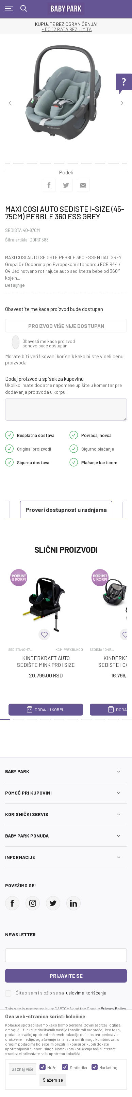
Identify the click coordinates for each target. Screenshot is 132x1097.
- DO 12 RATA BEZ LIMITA (67, 29)
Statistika (78, 1067)
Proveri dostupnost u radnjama (66, 509)
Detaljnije (15, 285)
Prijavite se (66, 976)
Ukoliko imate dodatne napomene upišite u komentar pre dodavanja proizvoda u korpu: (63, 388)
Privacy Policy (113, 1008)
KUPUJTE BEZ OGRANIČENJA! (66, 24)
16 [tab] (45, 158)
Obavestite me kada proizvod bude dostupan (54, 309)
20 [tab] (100, 158)
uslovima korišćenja (86, 993)
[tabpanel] (66, 96)
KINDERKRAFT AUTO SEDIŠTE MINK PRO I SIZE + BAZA (46, 665)
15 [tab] (32, 158)
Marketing (108, 1067)
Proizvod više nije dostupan (66, 326)
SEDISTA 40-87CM (22, 230)
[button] (44, 634)
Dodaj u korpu (46, 709)
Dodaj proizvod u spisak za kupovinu (44, 379)
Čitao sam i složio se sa (61, 992)
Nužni (52, 1067)
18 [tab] (73, 158)
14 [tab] (18, 158)
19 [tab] (86, 158)
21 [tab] (114, 158)
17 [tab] (59, 158)
